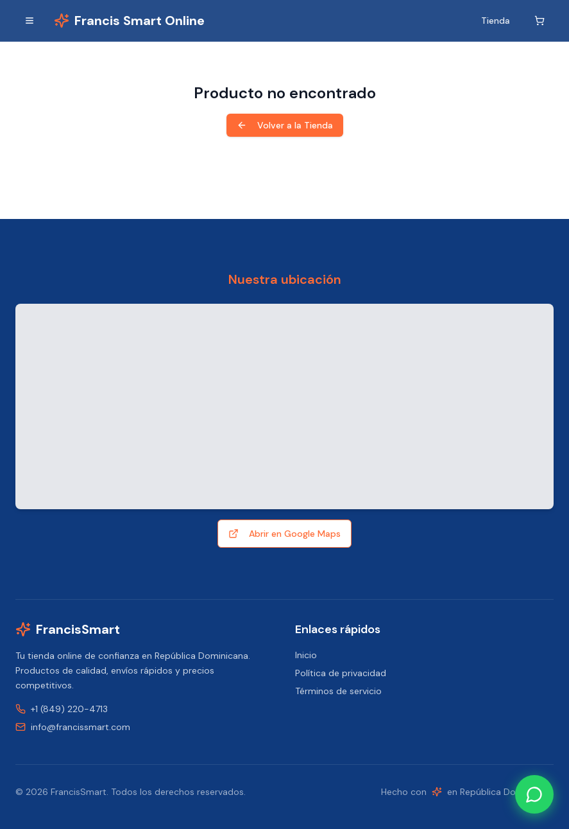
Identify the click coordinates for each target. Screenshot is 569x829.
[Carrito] (539, 20)
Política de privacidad (340, 673)
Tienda (495, 20)
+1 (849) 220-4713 (69, 709)
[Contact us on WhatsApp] (534, 794)
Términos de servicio (338, 691)
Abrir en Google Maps (284, 533)
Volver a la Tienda (285, 125)
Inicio (306, 655)
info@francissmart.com (80, 727)
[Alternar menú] (29, 20)
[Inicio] (129, 20)
